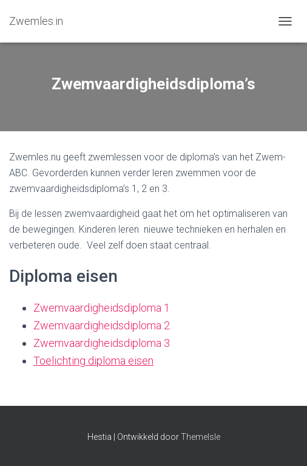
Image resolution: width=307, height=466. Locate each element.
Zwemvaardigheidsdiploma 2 (101, 325)
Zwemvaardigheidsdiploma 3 (101, 343)
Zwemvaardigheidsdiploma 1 (101, 307)
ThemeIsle (200, 437)
